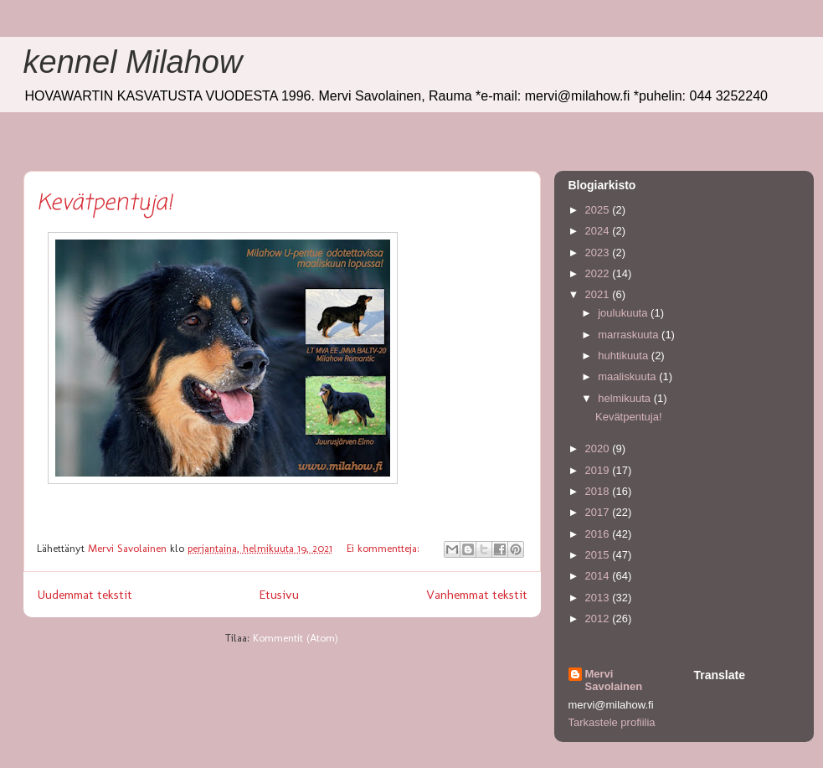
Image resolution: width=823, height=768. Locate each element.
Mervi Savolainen (614, 680)
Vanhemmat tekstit (476, 594)
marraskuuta (629, 334)
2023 (599, 252)
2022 (599, 273)
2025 (599, 210)
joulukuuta (624, 313)
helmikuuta (625, 398)
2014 (599, 576)
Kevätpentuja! (104, 203)
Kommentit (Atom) (295, 637)
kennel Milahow (133, 62)
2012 (599, 618)
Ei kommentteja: (385, 548)
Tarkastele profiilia (612, 722)
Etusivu (279, 594)
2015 (599, 555)
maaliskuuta (628, 376)
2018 (599, 491)
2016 (599, 534)
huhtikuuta (624, 355)
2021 (599, 294)
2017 (599, 512)
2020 (599, 448)
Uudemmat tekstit (84, 594)
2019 (599, 470)
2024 (599, 230)
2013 (599, 597)
